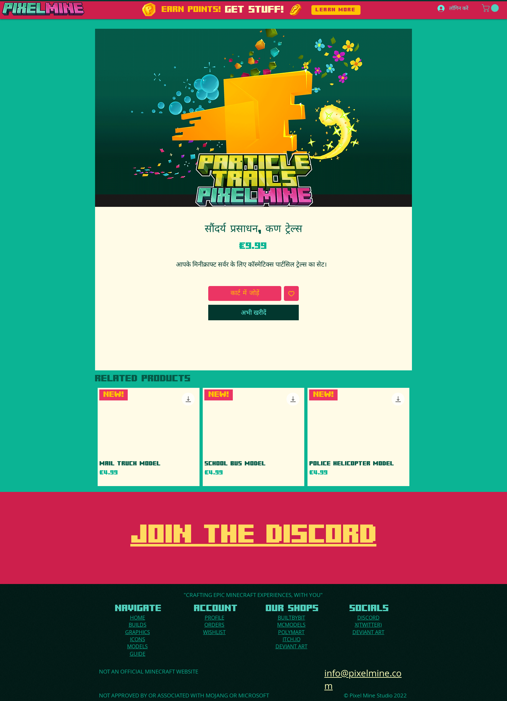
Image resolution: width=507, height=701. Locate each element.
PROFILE (214, 617)
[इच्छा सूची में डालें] (291, 293)
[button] (491, 8)
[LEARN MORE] (336, 10)
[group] (253, 437)
